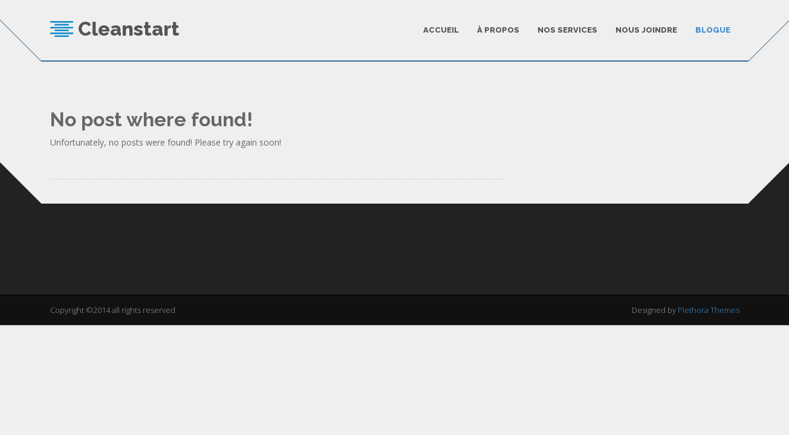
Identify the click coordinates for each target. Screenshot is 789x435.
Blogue (712, 29)
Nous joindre (646, 29)
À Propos (498, 29)
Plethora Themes (708, 308)
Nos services (567, 29)
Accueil (441, 29)
